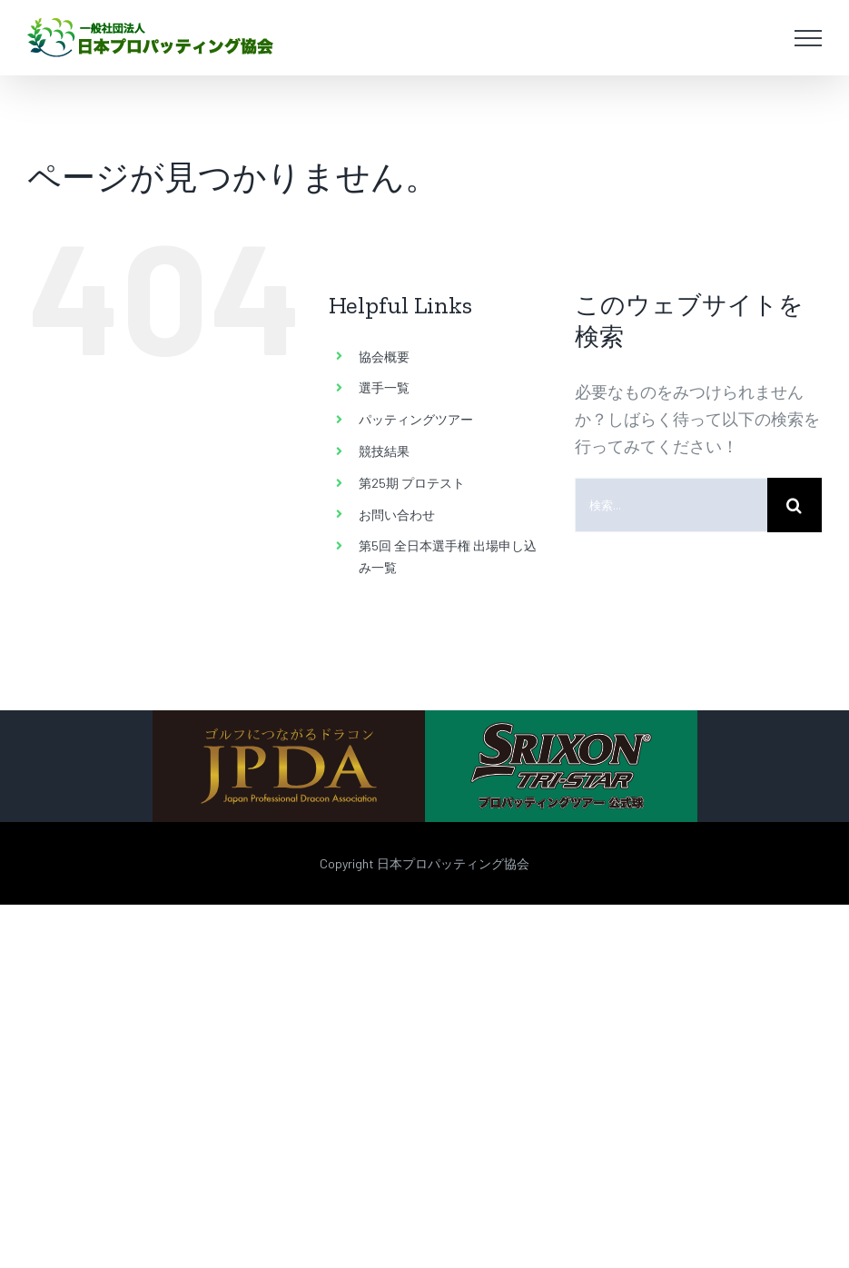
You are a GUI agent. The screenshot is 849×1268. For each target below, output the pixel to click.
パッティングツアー (416, 419)
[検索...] (671, 505)
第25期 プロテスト (412, 482)
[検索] (794, 505)
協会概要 (384, 356)
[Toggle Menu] (809, 38)
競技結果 (384, 451)
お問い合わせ (397, 514)
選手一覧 (384, 387)
